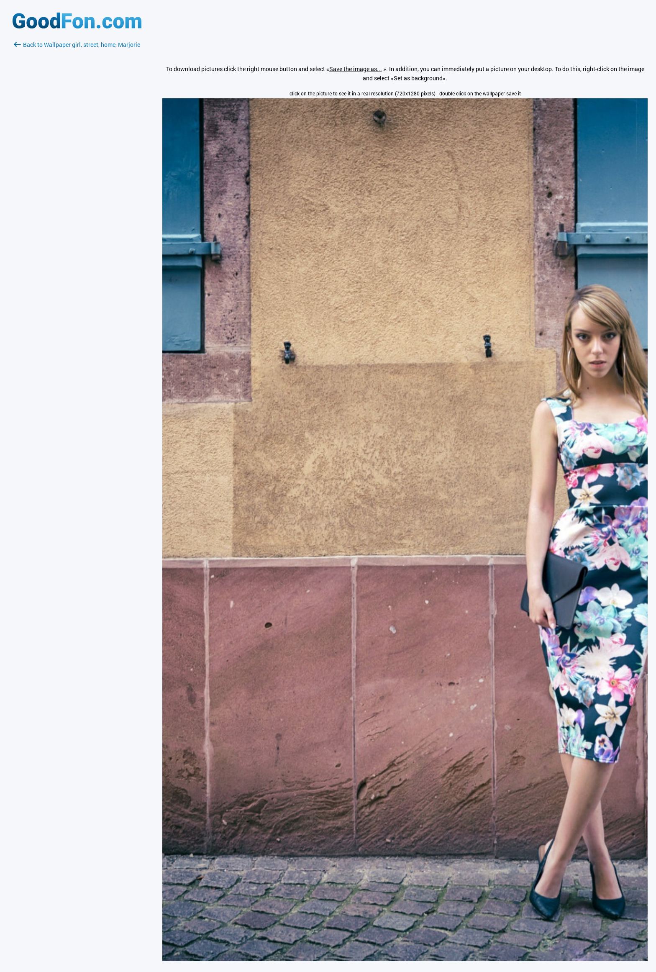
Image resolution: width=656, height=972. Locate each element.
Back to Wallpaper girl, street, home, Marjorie (77, 45)
